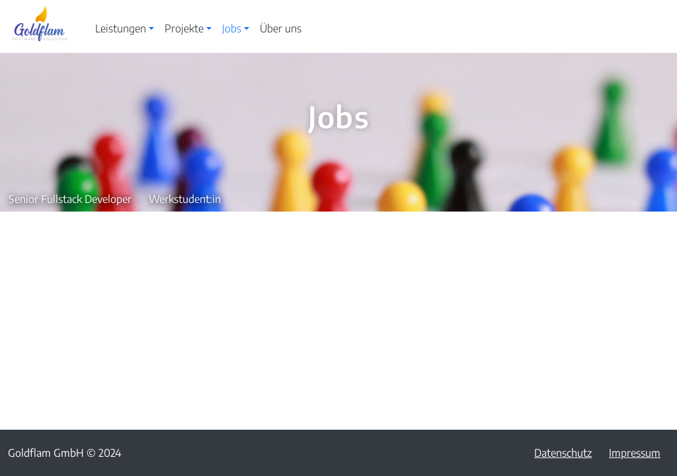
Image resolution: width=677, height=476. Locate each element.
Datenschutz (563, 452)
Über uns (280, 28)
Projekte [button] (184, 28)
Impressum (634, 452)
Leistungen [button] (120, 28)
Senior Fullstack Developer (70, 199)
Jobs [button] (231, 28)
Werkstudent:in (185, 199)
